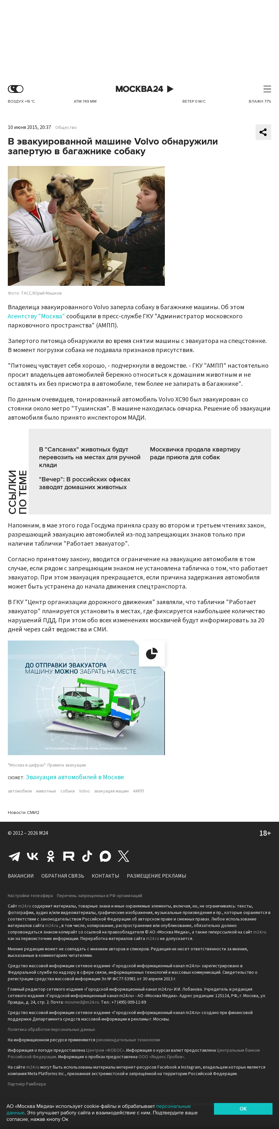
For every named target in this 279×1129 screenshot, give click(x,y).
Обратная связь (62, 876)
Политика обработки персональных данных (51, 1029)
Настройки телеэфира (30, 896)
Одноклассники (50, 856)
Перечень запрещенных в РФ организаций (99, 896)
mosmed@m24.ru (82, 1002)
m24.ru (24, 906)
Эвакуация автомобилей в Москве (75, 777)
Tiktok (87, 856)
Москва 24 (139, 89)
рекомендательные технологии (128, 1040)
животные (46, 791)
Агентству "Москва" (36, 316)
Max (105, 856)
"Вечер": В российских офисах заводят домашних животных (84, 483)
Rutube (68, 856)
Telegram (14, 856)
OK (243, 1109)
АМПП (138, 791)
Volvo (84, 791)
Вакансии (21, 876)
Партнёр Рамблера (27, 1084)
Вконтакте (32, 856)
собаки (67, 791)
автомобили (20, 791)
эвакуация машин (111, 791)
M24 (43, 833)
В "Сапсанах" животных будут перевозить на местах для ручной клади (89, 457)
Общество (66, 127)
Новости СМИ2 (23, 812)
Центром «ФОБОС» (105, 1050)
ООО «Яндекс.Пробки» (161, 1057)
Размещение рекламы (156, 876)
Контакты (105, 876)
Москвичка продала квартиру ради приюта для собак (195, 453)
